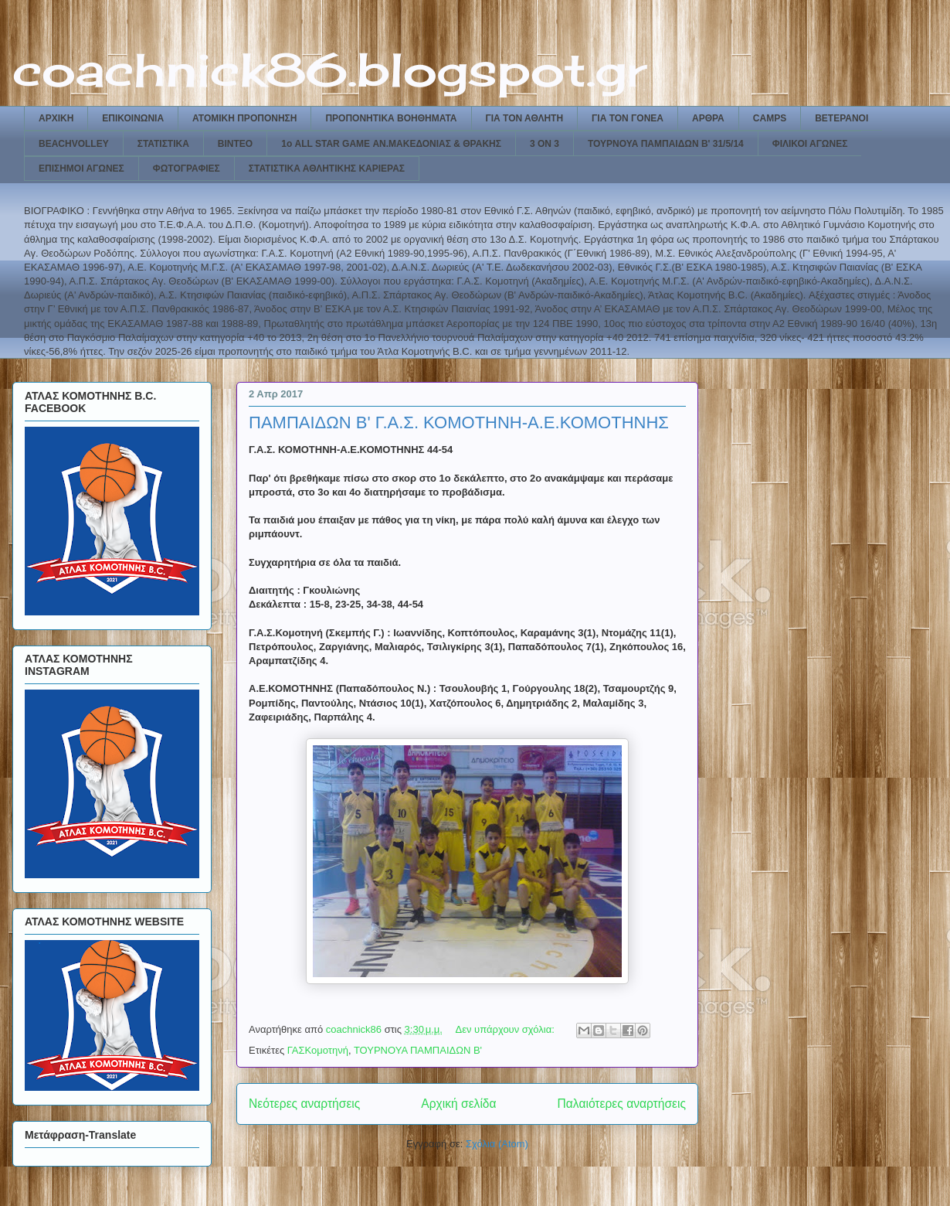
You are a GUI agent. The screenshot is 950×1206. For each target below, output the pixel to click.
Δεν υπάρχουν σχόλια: (507, 1029)
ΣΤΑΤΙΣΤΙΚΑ (163, 143)
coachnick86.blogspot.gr (329, 69)
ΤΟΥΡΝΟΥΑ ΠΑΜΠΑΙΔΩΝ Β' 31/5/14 (666, 143)
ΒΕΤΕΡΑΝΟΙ (841, 118)
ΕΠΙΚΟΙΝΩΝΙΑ (133, 118)
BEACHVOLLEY (74, 143)
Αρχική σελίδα (458, 1103)
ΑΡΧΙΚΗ (56, 118)
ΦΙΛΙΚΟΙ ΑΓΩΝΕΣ (810, 143)
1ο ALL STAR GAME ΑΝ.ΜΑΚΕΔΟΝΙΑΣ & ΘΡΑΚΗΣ (391, 143)
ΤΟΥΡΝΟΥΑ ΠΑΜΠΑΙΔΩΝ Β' (418, 1050)
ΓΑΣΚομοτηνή (317, 1050)
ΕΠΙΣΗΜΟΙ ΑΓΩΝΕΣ (81, 168)
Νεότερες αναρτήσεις (304, 1103)
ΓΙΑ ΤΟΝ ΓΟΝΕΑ (627, 118)
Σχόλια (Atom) (497, 1144)
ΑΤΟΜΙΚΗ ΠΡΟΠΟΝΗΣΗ (244, 118)
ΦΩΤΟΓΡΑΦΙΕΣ (186, 168)
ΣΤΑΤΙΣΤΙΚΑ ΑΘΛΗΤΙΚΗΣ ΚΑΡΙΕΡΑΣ (327, 168)
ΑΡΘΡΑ (708, 118)
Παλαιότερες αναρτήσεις (622, 1103)
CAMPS (769, 118)
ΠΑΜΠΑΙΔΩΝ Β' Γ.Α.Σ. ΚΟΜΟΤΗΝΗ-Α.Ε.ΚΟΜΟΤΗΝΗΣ (459, 422)
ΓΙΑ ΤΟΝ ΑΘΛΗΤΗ (525, 118)
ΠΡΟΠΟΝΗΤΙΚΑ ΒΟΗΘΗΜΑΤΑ (390, 118)
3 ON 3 (544, 143)
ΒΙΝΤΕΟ (235, 143)
